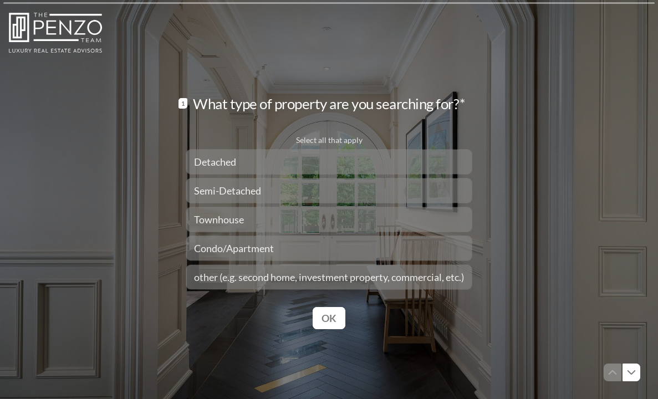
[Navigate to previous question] (612, 372)
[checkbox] (329, 162)
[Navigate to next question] (631, 372)
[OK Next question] (329, 317)
